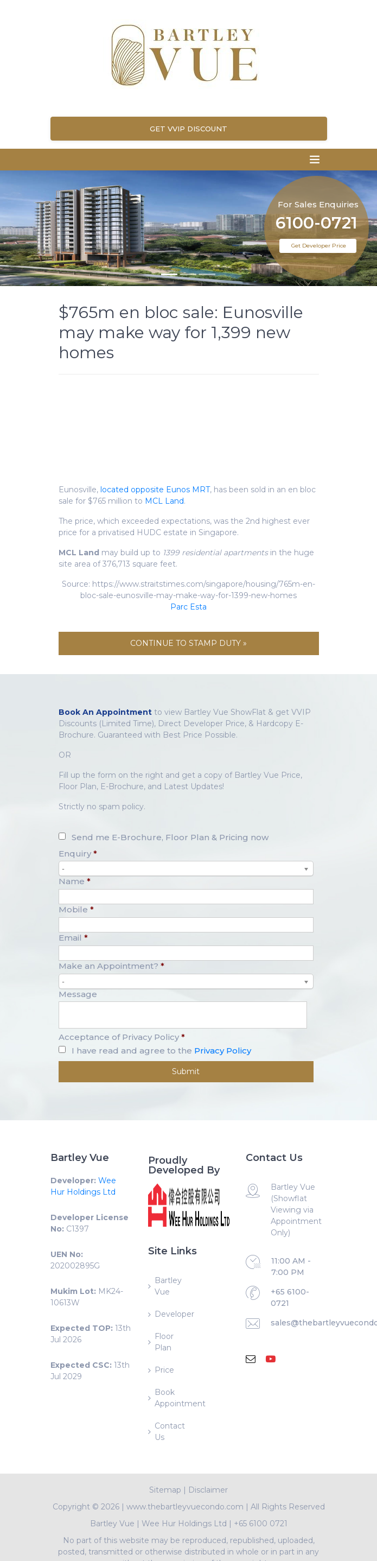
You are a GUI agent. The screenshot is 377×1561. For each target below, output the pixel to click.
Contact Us (170, 1431)
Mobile (76, 909)
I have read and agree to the (161, 1050)
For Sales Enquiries (318, 188)
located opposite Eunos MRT (155, 489)
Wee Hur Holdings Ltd (184, 1523)
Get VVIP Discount (188, 128)
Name (75, 881)
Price (164, 1370)
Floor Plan (164, 1342)
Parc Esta (188, 607)
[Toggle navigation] (314, 159)
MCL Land (164, 501)
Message (78, 994)
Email (73, 937)
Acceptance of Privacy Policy (122, 1037)
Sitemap (165, 1490)
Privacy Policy (222, 1050)
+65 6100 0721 (260, 1523)
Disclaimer (208, 1490)
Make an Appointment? (111, 966)
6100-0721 (316, 207)
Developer (171, 1314)
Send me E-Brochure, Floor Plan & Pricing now (170, 837)
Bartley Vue (168, 1286)
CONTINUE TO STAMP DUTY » (188, 643)
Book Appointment (171, 1397)
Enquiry (78, 853)
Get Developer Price (318, 245)
